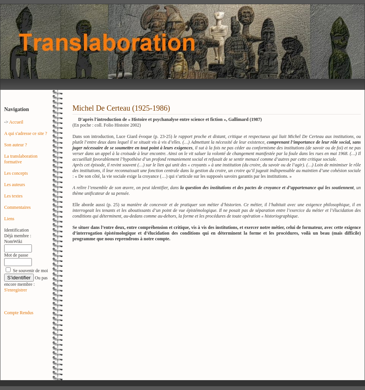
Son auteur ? (15, 144)
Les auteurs (14, 184)
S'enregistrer (15, 290)
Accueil (16, 122)
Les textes (13, 196)
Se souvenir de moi (30, 270)
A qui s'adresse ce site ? (25, 133)
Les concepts (16, 173)
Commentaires (17, 207)
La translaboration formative (21, 158)
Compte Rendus (18, 312)
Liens (9, 218)
